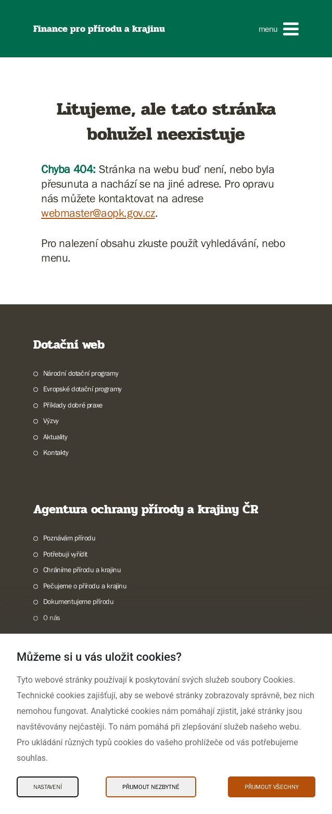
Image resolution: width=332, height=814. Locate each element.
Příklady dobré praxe (73, 405)
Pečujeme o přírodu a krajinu (85, 586)
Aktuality (55, 437)
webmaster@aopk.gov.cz (98, 212)
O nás (51, 617)
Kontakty (56, 452)
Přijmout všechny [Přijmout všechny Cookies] (272, 787)
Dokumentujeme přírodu (78, 601)
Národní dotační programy (80, 373)
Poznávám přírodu (69, 538)
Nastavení (47, 787)
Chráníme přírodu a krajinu (82, 569)
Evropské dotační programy (82, 389)
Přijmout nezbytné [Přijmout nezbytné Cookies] (151, 787)
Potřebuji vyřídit (65, 554)
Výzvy (51, 420)
